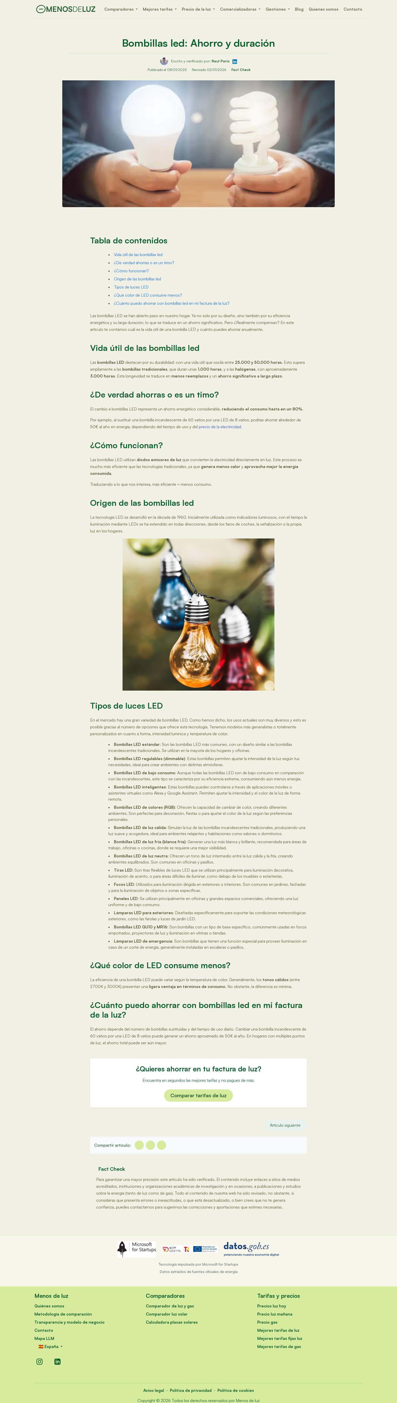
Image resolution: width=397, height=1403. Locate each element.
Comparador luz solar (167, 1314)
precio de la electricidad (220, 426)
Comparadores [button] (119, 9)
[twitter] (150, 1145)
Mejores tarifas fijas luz (279, 1338)
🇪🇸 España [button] (48, 1346)
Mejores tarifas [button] (158, 9)
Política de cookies (235, 1390)
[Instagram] (39, 1362)
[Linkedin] (161, 1145)
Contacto (353, 9)
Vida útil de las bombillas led (138, 254)
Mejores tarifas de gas (279, 1346)
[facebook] (139, 1145)
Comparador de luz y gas (170, 1305)
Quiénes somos (49, 1305)
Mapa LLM (44, 1338)
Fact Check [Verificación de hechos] (240, 69)
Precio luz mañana (274, 1314)
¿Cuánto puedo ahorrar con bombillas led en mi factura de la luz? (172, 303)
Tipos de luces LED (131, 287)
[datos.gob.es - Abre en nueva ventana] (252, 1249)
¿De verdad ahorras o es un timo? (144, 262)
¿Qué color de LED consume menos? (148, 295)
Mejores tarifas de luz (278, 1330)
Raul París (221, 61)
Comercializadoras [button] (238, 9)
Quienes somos (324, 9)
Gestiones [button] (276, 9)
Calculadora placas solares (172, 1322)
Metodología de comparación (63, 1314)
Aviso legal (153, 1390)
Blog (299, 9)
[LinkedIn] (57, 1362)
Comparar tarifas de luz (198, 1095)
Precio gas (267, 1322)
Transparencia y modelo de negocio (69, 1322)
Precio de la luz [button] (197, 9)
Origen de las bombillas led (137, 278)
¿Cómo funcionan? (131, 270)
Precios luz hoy (271, 1305)
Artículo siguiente (285, 1125)
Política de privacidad (191, 1390)
